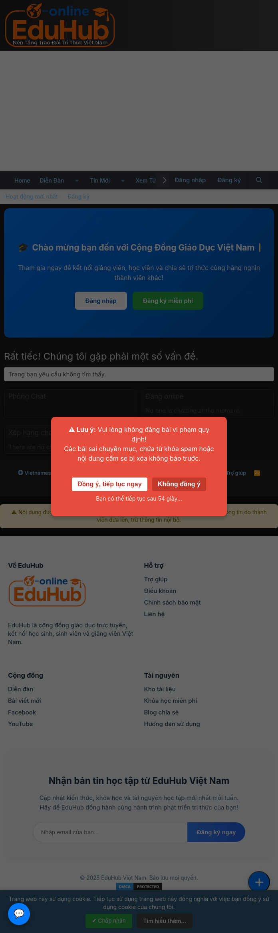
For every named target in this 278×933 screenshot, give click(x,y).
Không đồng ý (179, 484)
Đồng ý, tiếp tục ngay (109, 484)
